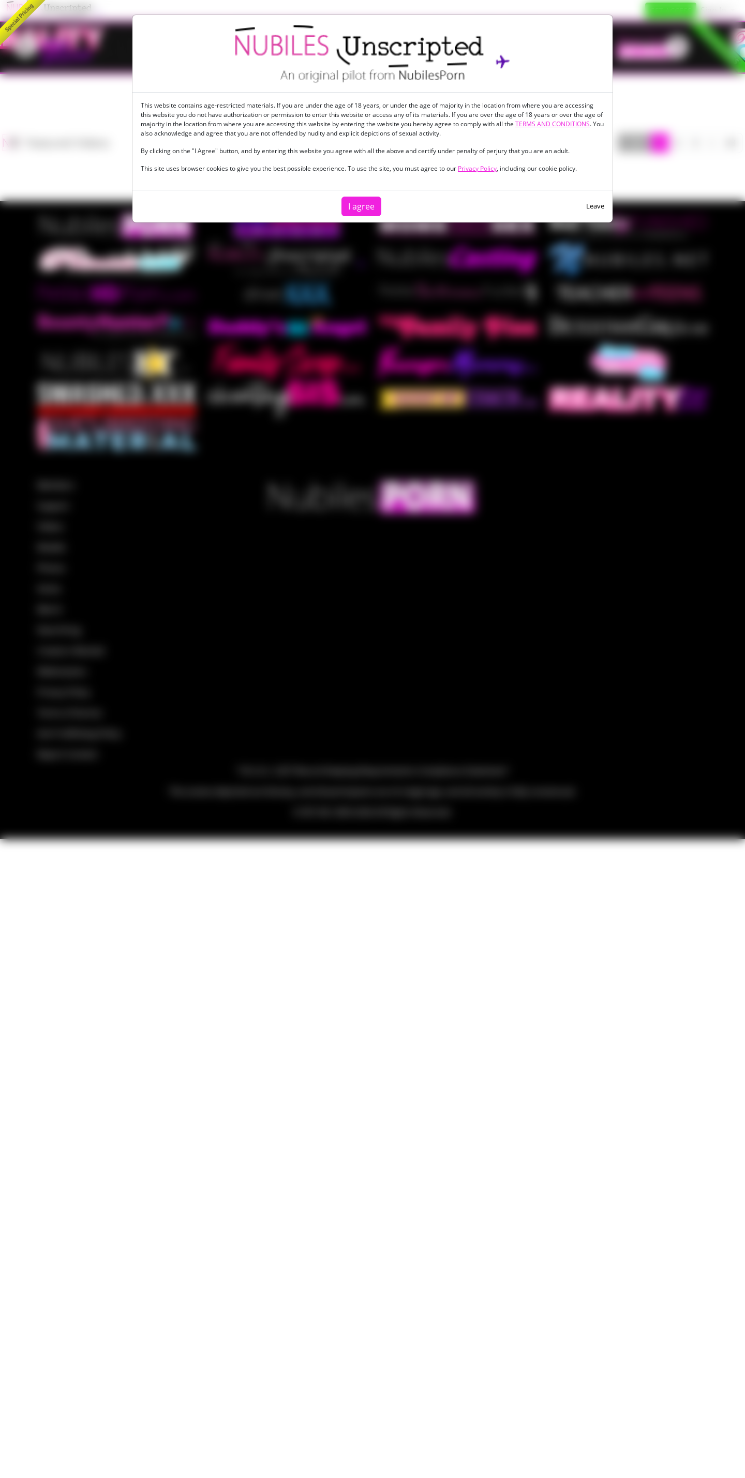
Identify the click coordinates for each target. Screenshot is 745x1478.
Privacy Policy (477, 168)
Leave (595, 206)
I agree (361, 206)
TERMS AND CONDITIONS (552, 124)
